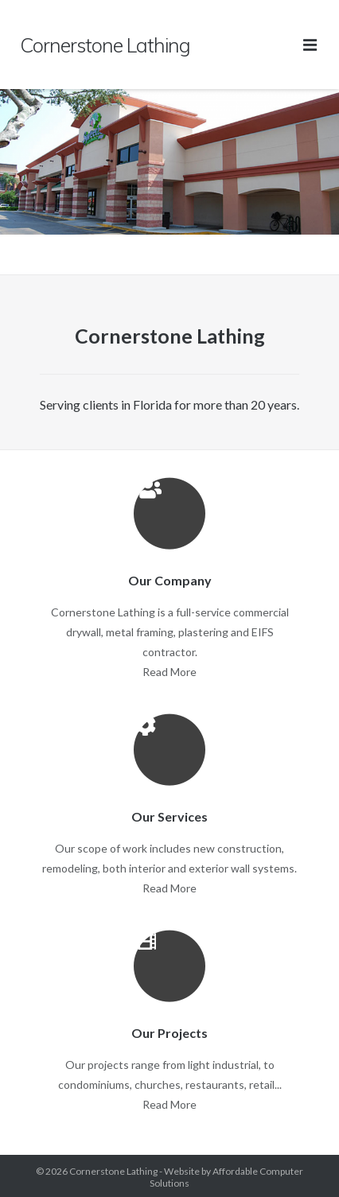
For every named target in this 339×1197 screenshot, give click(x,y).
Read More (169, 671)
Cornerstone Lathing (113, 1171)
